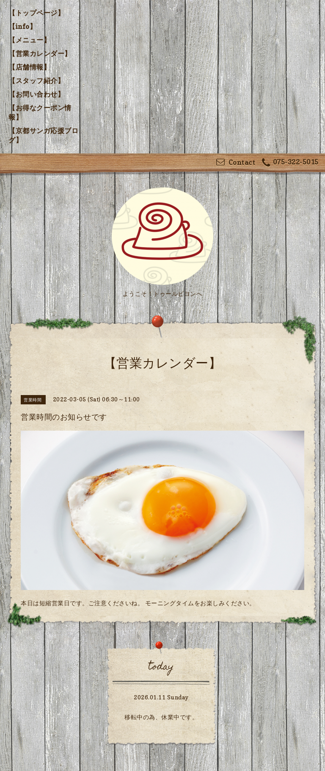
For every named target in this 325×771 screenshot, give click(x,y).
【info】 (22, 26)
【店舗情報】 (29, 67)
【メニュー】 (29, 40)
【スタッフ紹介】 (36, 80)
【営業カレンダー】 (40, 53)
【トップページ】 (36, 12)
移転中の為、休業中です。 (161, 717)
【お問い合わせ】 (36, 94)
